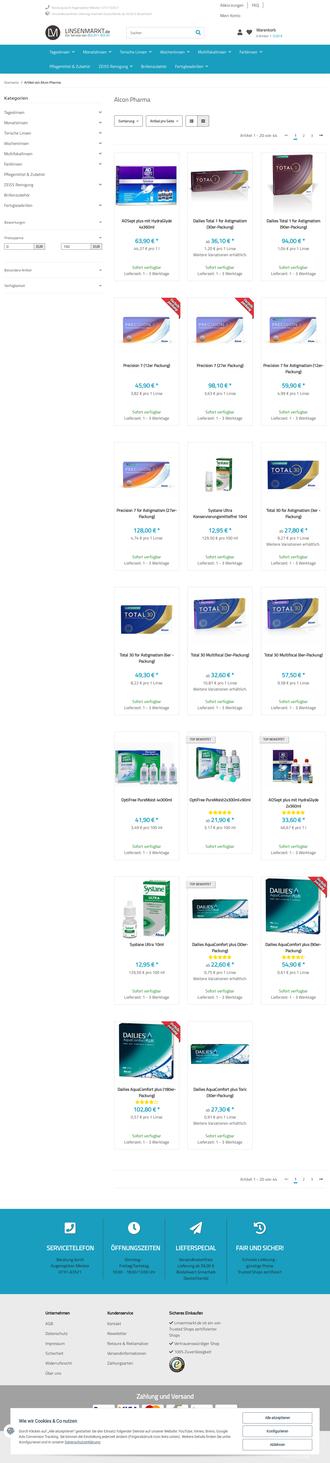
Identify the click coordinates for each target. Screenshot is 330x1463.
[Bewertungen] (220, 812)
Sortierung (126, 121)
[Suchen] (159, 32)
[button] (239, 32)
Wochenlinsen (16, 143)
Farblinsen (13, 164)
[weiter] (321, 135)
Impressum (55, 1343)
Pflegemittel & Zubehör (24, 174)
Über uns (53, 1373)
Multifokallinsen (18, 154)
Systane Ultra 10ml (147, 944)
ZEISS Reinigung (18, 185)
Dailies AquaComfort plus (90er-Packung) (293, 947)
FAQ (255, 5)
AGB (49, 1323)
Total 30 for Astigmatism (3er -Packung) (293, 513)
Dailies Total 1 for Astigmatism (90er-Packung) (293, 224)
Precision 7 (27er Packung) (220, 365)
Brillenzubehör (17, 195)
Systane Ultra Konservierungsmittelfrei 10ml (220, 513)
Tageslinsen (14, 112)
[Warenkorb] (269, 33)
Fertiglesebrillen (18, 205)
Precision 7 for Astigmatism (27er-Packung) (147, 513)
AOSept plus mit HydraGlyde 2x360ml (293, 803)
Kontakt (114, 1323)
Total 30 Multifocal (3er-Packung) (220, 655)
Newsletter (117, 1333)
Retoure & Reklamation (127, 1343)
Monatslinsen (16, 123)
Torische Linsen (17, 133)
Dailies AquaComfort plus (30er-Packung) (220, 947)
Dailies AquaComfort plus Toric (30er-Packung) (220, 1092)
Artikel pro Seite (162, 121)
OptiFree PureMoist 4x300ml (146, 800)
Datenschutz (56, 1333)
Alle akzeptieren (277, 1418)
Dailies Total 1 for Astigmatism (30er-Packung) (220, 224)
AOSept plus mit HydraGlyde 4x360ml (147, 224)
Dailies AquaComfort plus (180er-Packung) (147, 1092)
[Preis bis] (76, 246)
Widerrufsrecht (58, 1363)
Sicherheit (54, 1353)
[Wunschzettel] (249, 32)
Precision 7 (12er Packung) (146, 365)
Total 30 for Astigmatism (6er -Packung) (147, 658)
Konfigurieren (277, 1431)
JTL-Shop (303, 1456)
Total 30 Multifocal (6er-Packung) (293, 655)
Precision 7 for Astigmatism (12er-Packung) (293, 368)
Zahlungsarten (120, 1363)
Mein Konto (230, 15)
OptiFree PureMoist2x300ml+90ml (220, 800)
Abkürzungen (232, 5)
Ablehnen (277, 1445)
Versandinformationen (126, 1353)
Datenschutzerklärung (82, 1442)
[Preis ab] (19, 246)
